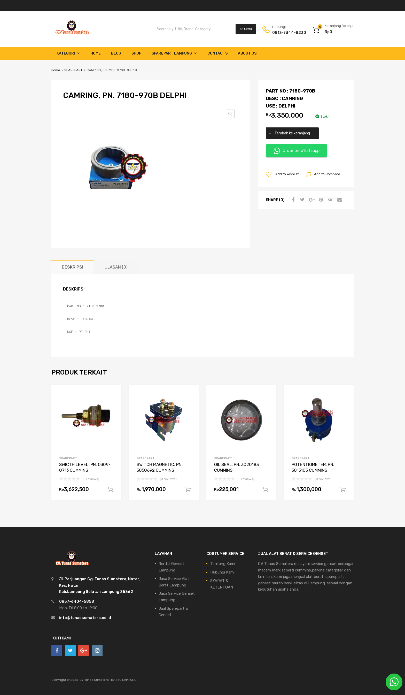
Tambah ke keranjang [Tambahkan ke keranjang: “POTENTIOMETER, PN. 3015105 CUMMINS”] (343, 489)
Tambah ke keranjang (292, 133)
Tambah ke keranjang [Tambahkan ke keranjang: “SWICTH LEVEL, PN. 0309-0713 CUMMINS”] (110, 489)
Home (95, 53)
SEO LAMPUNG (126, 680)
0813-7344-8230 (285, 32)
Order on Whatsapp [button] (297, 151)
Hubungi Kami (222, 572)
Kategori (68, 53)
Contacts (217, 53)
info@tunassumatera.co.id (85, 617)
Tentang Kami (222, 563)
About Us (247, 53)
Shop (136, 53)
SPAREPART (73, 70)
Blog (116, 53)
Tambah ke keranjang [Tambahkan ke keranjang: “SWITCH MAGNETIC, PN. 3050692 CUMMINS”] (188, 489)
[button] (230, 114)
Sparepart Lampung (174, 53)
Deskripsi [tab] (72, 267)
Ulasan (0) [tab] (116, 267)
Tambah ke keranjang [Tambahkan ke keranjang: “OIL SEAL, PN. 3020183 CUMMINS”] (265, 489)
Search (245, 29)
